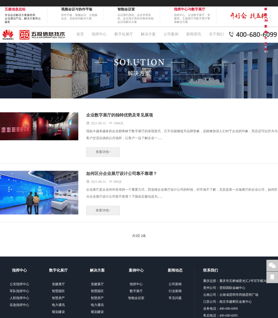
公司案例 (171, 34)
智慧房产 (58, 298)
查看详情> (103, 152)
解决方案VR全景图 (266, 9)
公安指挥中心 (19, 284)
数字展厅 (136, 291)
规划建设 (58, 312)
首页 (80, 34)
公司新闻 (175, 284)
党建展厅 (58, 284)
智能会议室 (136, 298)
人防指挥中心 (19, 298)
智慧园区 (58, 291)
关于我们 (216, 34)
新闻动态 (175, 270)
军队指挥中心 (19, 291)
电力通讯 (58, 305)
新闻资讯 (193, 34)
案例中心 (136, 270)
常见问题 (175, 298)
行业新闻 (175, 291)
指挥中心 (99, 34)
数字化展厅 (123, 34)
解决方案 (148, 34)
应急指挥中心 (19, 305)
